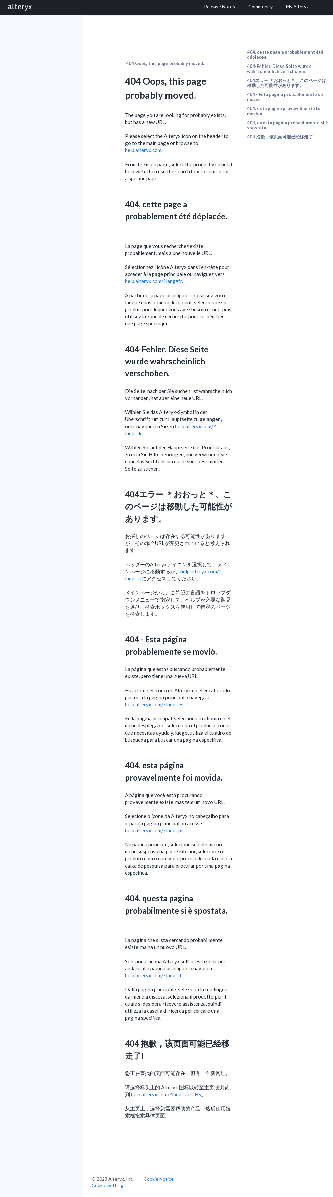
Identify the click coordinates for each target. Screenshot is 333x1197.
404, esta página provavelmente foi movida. (284, 111)
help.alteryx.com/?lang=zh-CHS (166, 1094)
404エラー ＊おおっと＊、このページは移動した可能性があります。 (286, 83)
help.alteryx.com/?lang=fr (153, 281)
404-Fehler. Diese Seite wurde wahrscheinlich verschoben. (279, 68)
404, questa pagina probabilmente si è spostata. (287, 125)
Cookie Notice (159, 1179)
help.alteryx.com (143, 150)
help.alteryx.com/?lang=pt (154, 830)
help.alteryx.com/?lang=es (154, 704)
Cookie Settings (109, 1185)
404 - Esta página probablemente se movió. (285, 97)
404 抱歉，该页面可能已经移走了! (281, 136)
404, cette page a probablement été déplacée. (285, 54)
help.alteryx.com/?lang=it (153, 975)
